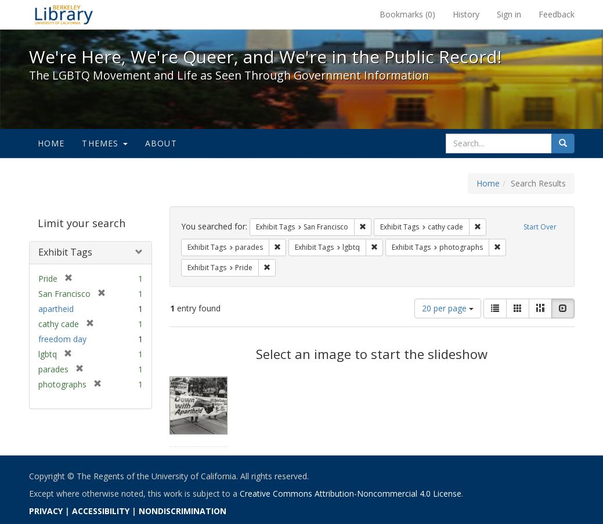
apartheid (56, 308)
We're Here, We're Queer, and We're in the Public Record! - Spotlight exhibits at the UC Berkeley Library (63, 14)
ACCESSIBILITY (100, 510)
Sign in (509, 14)
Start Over (540, 227)
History (466, 14)
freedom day (62, 338)
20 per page (448, 308)
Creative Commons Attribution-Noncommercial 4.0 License (350, 493)
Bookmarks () (407, 14)
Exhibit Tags (65, 252)
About (161, 143)
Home (51, 143)
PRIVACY (46, 510)
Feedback (557, 14)
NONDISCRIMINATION (182, 510)
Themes (104, 143)
